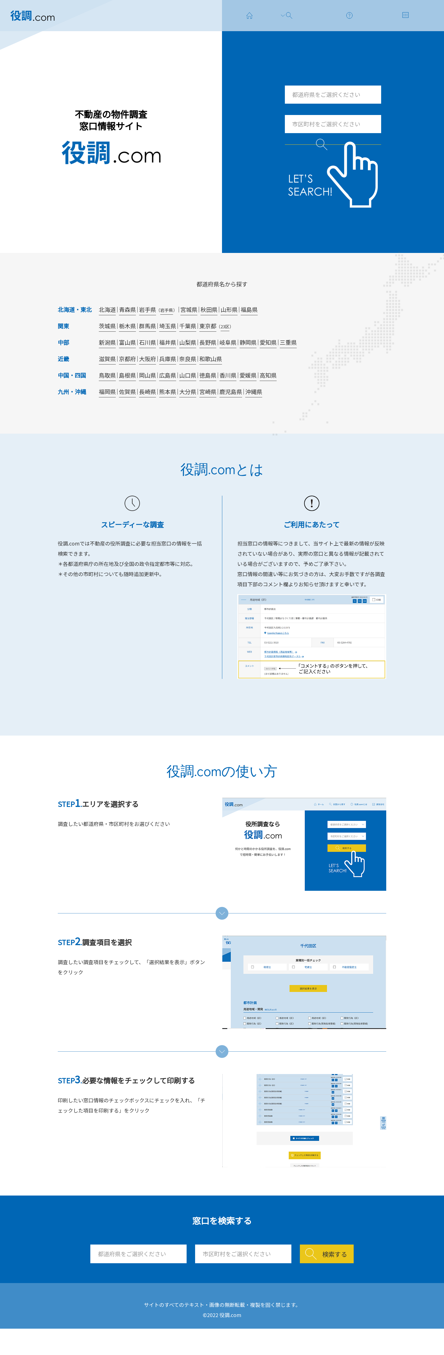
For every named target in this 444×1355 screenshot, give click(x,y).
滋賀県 (107, 377)
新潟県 (107, 361)
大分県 (187, 410)
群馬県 (147, 344)
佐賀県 (127, 410)
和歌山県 (210, 377)
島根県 (127, 394)
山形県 (229, 328)
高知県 (268, 394)
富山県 (127, 361)
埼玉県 (167, 344)
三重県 (288, 361)
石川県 (147, 361)
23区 (225, 345)
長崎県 (147, 410)
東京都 (207, 344)
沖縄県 (253, 410)
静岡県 (248, 361)
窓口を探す (186, 1314)
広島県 (167, 394)
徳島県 (207, 394)
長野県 (207, 361)
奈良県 (187, 377)
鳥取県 (107, 394)
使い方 (234, 1314)
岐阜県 (227, 361)
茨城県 (107, 344)
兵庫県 (167, 377)
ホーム (138, 1314)
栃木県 (127, 344)
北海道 (107, 328)
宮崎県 (207, 410)
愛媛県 (248, 394)
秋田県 (208, 328)
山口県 (187, 394)
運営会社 (279, 1314)
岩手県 (147, 328)
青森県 (127, 328)
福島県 (249, 328)
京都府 (127, 377)
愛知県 (268, 361)
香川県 (227, 394)
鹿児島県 (230, 410)
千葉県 (187, 344)
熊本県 (167, 410)
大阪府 (147, 377)
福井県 (167, 361)
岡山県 (147, 394)
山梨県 (187, 361)
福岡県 (107, 410)
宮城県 (188, 328)
